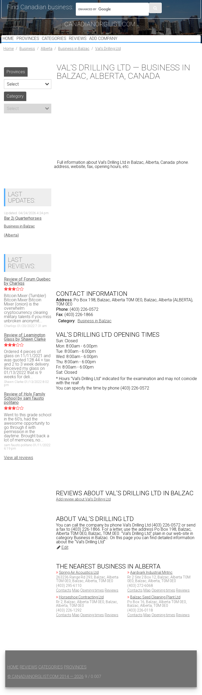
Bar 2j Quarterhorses (23, 226)
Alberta (46, 56)
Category (15, 104)
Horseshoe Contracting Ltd (81, 605)
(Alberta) (11, 243)
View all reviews (18, 465)
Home (9, 42)
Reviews (88, 42)
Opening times (92, 598)
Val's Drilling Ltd (108, 56)
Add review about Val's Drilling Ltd (83, 507)
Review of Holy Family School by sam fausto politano (24, 406)
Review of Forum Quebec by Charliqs (27, 289)
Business (27, 56)
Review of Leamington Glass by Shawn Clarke (25, 345)
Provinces (32, 42)
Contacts (63, 598)
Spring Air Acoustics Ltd (79, 580)
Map (75, 598)
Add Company (116, 42)
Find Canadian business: (40, 7)
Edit (62, 555)
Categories (61, 42)
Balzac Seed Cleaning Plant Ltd (155, 605)
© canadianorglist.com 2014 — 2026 (45, 684)
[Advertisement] (127, 127)
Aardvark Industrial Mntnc (151, 580)
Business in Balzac (73, 56)
